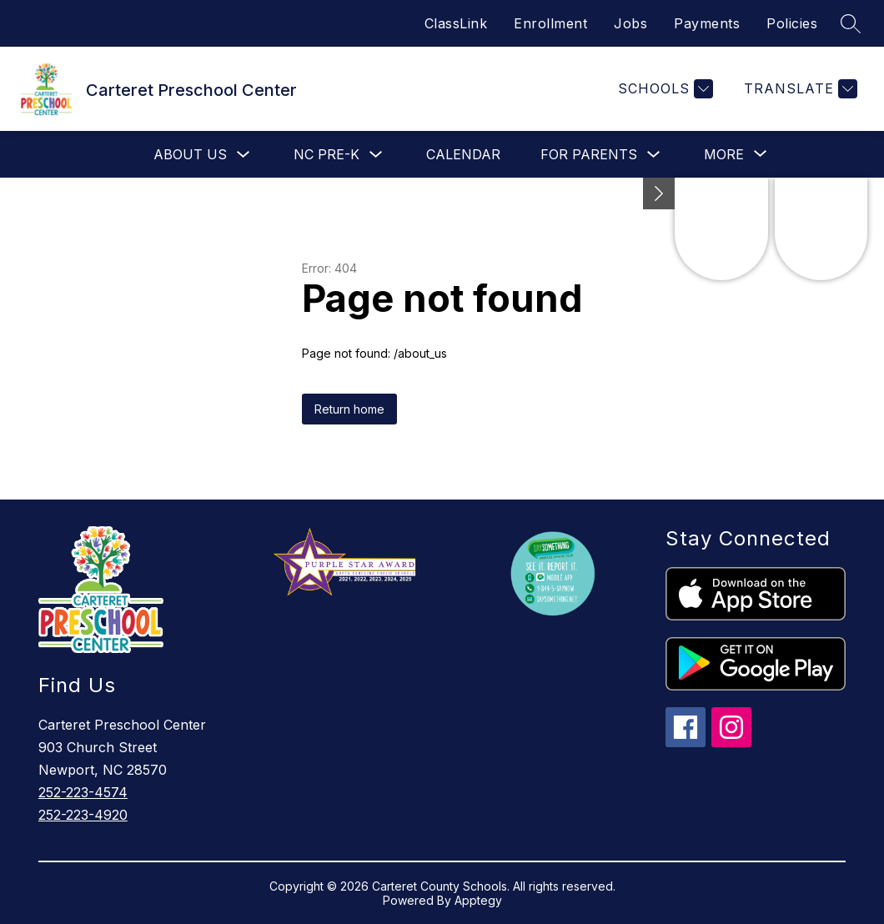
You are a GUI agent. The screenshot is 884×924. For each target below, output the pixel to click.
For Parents (588, 154)
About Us (190, 154)
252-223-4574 (83, 792)
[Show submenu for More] (724, 154)
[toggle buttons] (659, 193)
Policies (791, 23)
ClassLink (456, 23)
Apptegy (478, 900)
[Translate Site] (798, 88)
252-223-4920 (83, 814)
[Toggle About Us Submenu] (244, 154)
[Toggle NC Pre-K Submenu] (376, 154)
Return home (349, 409)
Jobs (630, 23)
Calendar (463, 154)
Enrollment (550, 23)
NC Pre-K (326, 154)
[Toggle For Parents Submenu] (654, 154)
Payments (707, 23)
